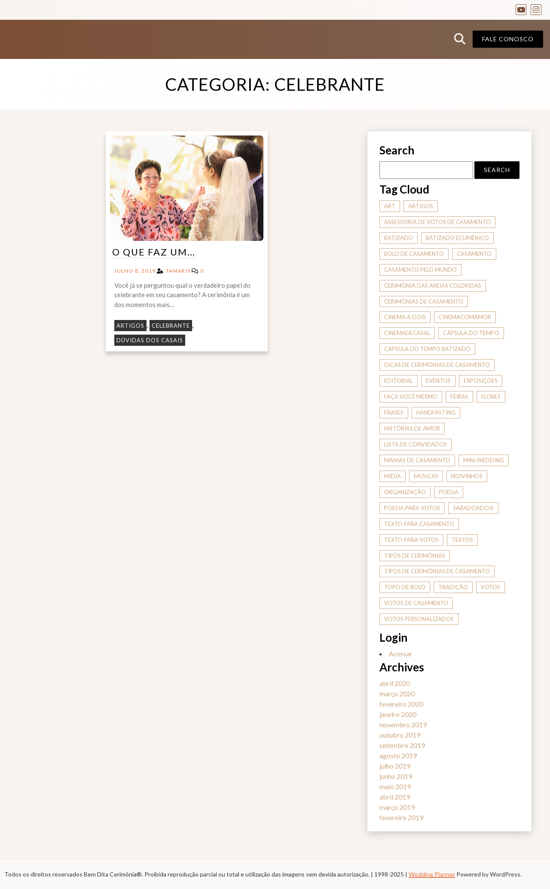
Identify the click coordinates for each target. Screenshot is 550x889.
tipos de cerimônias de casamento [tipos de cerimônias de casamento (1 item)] (437, 571)
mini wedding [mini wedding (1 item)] (483, 460)
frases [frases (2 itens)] (393, 412)
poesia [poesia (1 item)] (448, 492)
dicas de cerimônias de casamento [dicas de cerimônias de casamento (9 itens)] (437, 364)
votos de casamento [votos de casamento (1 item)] (416, 603)
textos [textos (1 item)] (462, 539)
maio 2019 (395, 786)
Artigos (130, 325)
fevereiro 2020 (401, 704)
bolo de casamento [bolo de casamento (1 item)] (414, 253)
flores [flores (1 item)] (491, 396)
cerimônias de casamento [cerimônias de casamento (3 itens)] (423, 301)
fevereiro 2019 (401, 817)
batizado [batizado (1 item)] (398, 237)
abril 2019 (394, 797)
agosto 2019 (398, 755)
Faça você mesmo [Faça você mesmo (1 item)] (410, 396)
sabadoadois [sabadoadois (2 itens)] (473, 507)
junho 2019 (395, 776)
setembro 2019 (402, 745)
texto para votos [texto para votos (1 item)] (411, 539)
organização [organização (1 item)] (405, 492)
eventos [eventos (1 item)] (438, 380)
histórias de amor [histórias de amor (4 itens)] (412, 428)
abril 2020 (394, 683)
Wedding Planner (432, 874)
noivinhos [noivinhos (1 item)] (467, 476)
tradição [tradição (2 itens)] (453, 587)
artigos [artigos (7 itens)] (420, 206)
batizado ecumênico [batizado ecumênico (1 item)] (457, 237)
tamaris (178, 271)
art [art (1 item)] (389, 206)
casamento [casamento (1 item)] (474, 253)
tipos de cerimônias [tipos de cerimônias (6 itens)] (414, 555)
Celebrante (171, 325)
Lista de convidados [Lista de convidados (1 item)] (415, 444)
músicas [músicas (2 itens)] (426, 476)
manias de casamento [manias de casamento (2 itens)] (417, 460)
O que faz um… (154, 252)
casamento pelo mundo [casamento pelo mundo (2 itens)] (420, 269)
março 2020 (397, 693)
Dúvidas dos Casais (149, 340)
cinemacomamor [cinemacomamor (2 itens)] (465, 317)
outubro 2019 (399, 735)
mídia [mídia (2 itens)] (392, 476)
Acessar (400, 653)
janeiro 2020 (397, 714)
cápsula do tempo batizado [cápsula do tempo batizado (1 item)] (427, 348)
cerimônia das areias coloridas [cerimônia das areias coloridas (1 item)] (432, 285)
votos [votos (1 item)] (490, 587)
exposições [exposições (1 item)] (481, 380)
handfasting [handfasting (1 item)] (435, 412)
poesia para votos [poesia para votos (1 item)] (412, 507)
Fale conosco (508, 39)
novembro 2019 (403, 724)
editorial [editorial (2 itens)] (398, 380)
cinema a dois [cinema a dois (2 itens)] (405, 317)
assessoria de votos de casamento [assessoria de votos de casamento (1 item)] (437, 221)
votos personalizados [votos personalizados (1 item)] (419, 618)
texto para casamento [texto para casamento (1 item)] (419, 523)
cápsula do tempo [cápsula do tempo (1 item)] (471, 332)
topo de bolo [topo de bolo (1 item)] (404, 587)
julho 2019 (394, 766)
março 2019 (397, 807)
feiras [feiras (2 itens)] (459, 396)
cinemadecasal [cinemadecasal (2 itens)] (407, 332)
